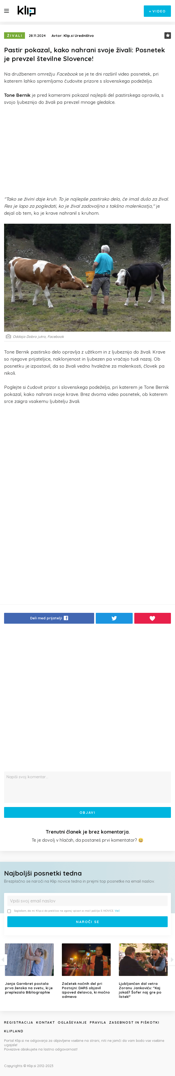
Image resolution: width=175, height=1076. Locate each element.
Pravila (98, 1022)
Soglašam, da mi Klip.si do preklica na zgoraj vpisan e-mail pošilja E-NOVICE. (63, 911)
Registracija (18, 1022)
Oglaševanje (72, 1022)
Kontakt (45, 1022)
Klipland (14, 1031)
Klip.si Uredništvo (78, 35)
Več (117, 910)
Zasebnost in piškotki (134, 1022)
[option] (87, 971)
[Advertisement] (87, 150)
